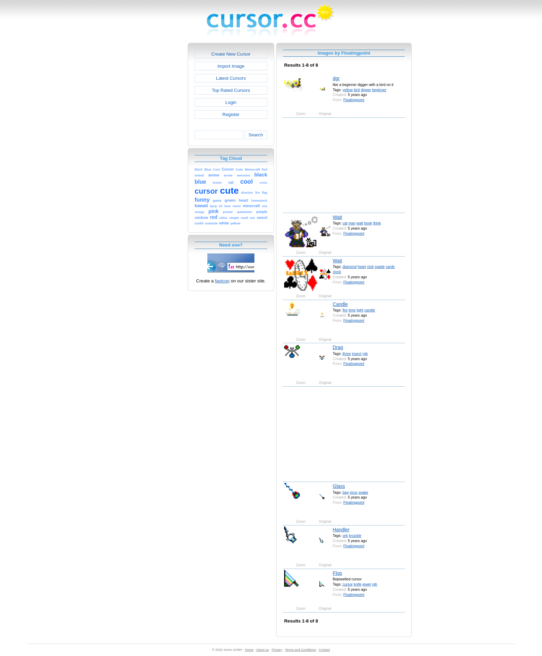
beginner (379, 90)
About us (262, 650)
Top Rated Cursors (231, 90)
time (352, 310)
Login (230, 102)
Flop (337, 573)
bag (346, 492)
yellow (348, 90)
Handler (341, 529)
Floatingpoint (353, 100)
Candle (340, 304)
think (377, 223)
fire (345, 310)
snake (363, 492)
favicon (222, 280)
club (370, 266)
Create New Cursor (231, 54)
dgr (336, 78)
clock (337, 272)
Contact (324, 650)
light (360, 310)
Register (230, 114)
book (368, 223)
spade (380, 266)
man (352, 223)
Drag (338, 347)
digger (366, 90)
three (347, 353)
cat (345, 223)
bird (357, 90)
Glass (339, 486)
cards (390, 266)
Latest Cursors (231, 78)
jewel (367, 584)
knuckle (355, 535)
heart (362, 266)
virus (353, 492)
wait (360, 223)
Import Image (230, 66)
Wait (337, 217)
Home (249, 650)
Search (256, 134)
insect (357, 353)
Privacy (277, 650)
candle (369, 310)
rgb (365, 353)
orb (345, 535)
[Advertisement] (158, 146)
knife (357, 584)
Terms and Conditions (300, 650)
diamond (350, 266)
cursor (348, 584)
